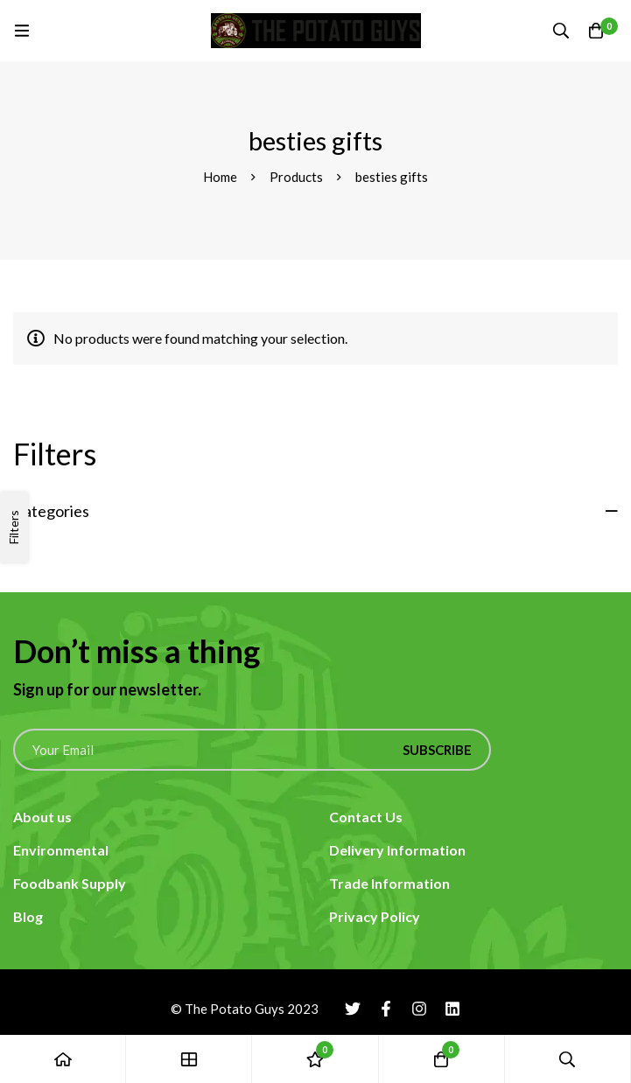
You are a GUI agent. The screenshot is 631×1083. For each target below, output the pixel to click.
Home (220, 177)
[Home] (63, 1059)
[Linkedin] (452, 1009)
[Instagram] (419, 1009)
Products (296, 177)
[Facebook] (386, 1009)
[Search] (560, 30)
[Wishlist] (315, 1059)
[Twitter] (353, 1009)
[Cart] (595, 30)
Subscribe (437, 750)
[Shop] (189, 1059)
